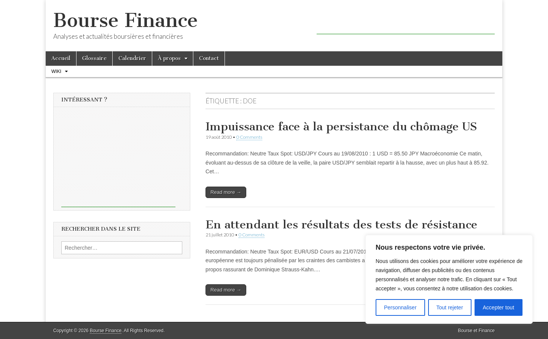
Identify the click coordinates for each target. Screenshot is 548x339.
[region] (449, 279)
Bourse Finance (125, 20)
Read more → (225, 192)
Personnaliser (400, 307)
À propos (169, 58)
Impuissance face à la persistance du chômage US (341, 126)
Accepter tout (499, 307)
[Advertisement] (406, 22)
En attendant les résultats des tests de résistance (341, 224)
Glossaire (94, 58)
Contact (209, 58)
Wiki (56, 71)
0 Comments (249, 137)
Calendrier (132, 58)
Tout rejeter (449, 307)
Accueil (60, 58)
